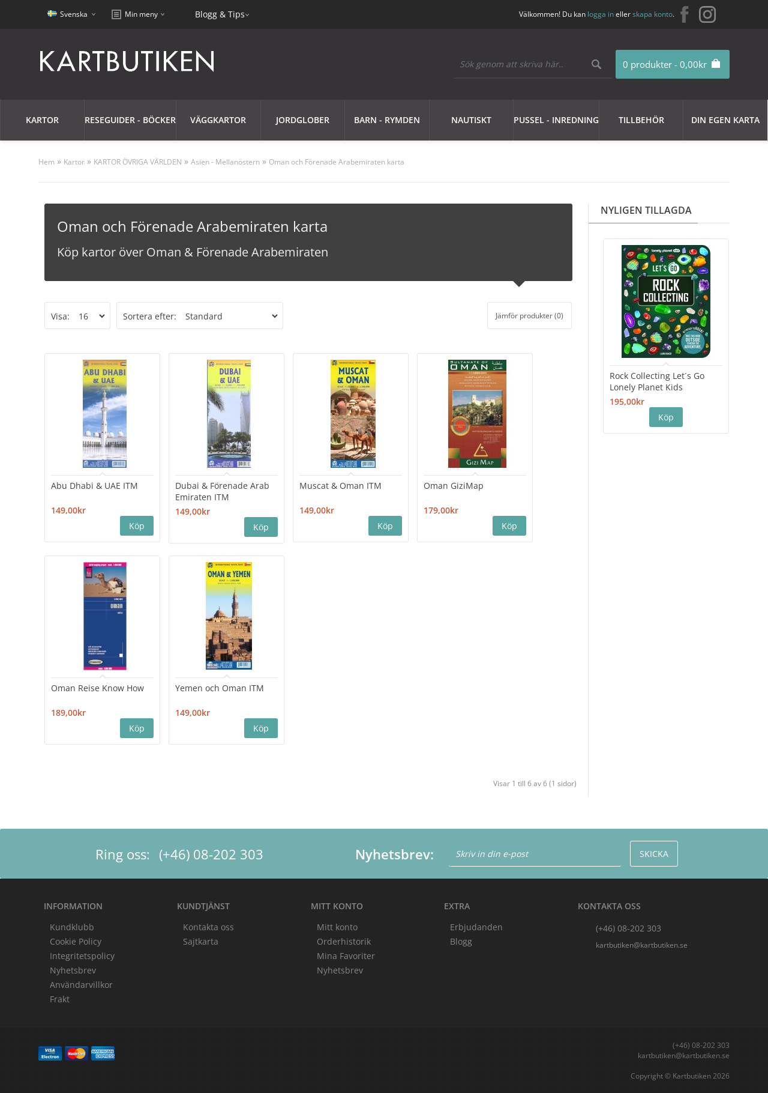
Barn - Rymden (387, 120)
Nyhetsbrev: (394, 854)
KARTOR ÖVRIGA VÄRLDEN (138, 162)
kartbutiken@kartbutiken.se (642, 945)
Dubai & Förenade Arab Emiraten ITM (222, 491)
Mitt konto (337, 927)
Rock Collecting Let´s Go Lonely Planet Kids (657, 381)
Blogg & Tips (220, 14)
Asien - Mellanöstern (225, 162)
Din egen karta (725, 120)
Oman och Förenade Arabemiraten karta (336, 162)
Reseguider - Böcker (130, 120)
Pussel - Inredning (556, 120)
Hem (46, 162)
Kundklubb (72, 927)
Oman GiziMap (454, 485)
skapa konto (652, 14)
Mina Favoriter (346, 955)
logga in (600, 14)
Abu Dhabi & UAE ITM (94, 485)
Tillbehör (641, 120)
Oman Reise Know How (97, 688)
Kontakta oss (208, 927)
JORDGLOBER (302, 120)
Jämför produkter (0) (529, 315)
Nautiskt (471, 120)
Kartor (42, 120)
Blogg (461, 941)
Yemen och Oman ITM (219, 688)
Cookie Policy (75, 941)
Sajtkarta (200, 941)
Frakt (60, 999)
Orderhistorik (344, 941)
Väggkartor (218, 120)
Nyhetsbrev (340, 970)
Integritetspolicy (82, 955)
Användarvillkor (81, 984)
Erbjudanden (476, 927)
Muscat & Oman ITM (340, 485)
